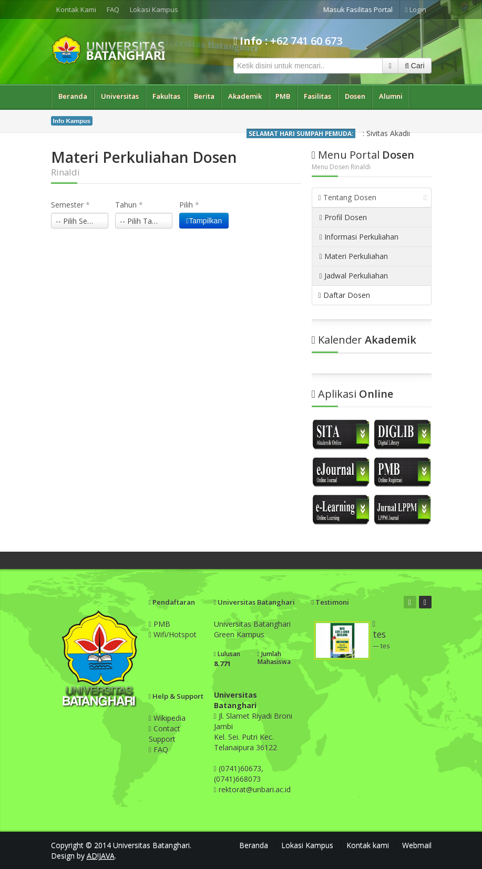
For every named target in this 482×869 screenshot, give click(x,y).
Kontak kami (367, 845)
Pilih (189, 205)
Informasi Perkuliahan (359, 237)
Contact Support (164, 733)
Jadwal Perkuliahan (354, 276)
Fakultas (166, 96)
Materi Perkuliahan (354, 256)
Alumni (391, 96)
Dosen (355, 96)
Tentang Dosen (373, 197)
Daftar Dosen (344, 295)
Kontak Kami (76, 9)
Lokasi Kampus (154, 9)
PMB (282, 96)
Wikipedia (167, 718)
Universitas (120, 96)
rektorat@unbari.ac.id (255, 789)
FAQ (113, 9)
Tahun (129, 205)
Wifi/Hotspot (173, 634)
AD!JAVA (101, 856)
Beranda (72, 96)
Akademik (245, 96)
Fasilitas (317, 96)
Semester (70, 205)
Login (415, 9)
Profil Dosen (343, 217)
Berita (204, 96)
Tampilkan (204, 220)
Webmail (417, 845)
